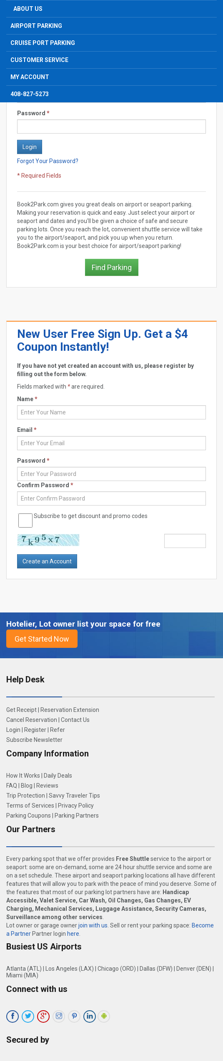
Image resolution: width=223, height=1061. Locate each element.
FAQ (11, 785)
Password (33, 113)
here (73, 933)
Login (13, 729)
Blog (27, 785)
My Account (29, 77)
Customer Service (39, 60)
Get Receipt (21, 710)
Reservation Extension (69, 710)
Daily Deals (58, 775)
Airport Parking (36, 25)
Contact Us (75, 719)
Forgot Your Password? (47, 161)
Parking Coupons (28, 815)
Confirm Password (45, 485)
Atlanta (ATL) (24, 968)
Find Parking (112, 267)
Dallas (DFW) (156, 968)
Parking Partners (77, 815)
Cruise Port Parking (42, 43)
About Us (28, 8)
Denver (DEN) (193, 968)
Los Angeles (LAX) (69, 968)
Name (27, 399)
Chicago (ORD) (117, 968)
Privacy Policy (76, 805)
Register (35, 729)
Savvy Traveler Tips (74, 795)
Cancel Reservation (31, 719)
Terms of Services (30, 805)
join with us (93, 925)
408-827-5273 (29, 94)
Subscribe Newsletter (34, 739)
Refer (57, 729)
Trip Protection (25, 795)
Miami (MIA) (22, 975)
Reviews (47, 785)
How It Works (23, 775)
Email (27, 429)
